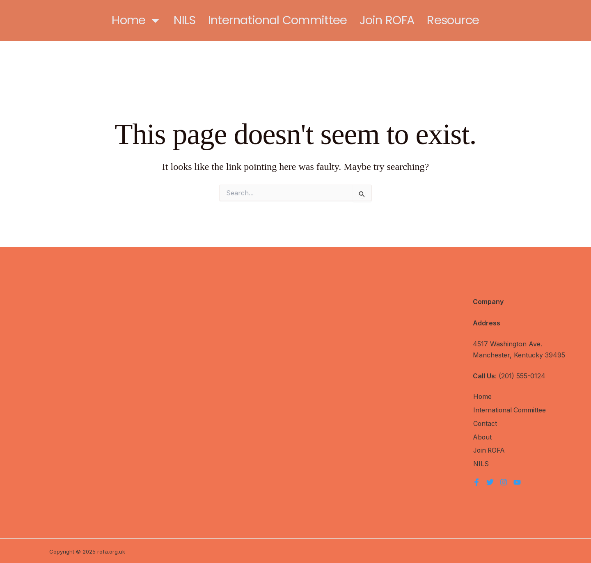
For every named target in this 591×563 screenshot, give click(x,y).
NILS (184, 20)
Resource (453, 20)
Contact (485, 423)
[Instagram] (503, 481)
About (482, 437)
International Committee (277, 20)
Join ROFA (387, 20)
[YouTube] (517, 481)
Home (136, 20)
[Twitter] (490, 481)
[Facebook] (476, 481)
